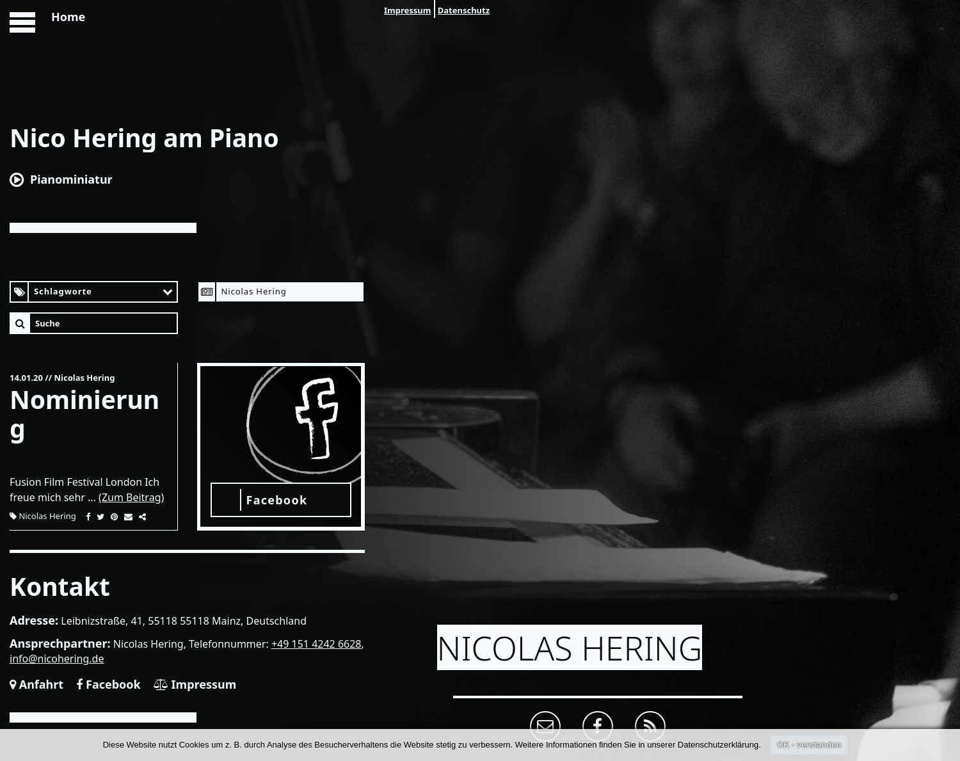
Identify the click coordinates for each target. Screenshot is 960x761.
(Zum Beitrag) (131, 497)
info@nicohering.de (57, 659)
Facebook (108, 684)
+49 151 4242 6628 (316, 644)
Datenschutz (464, 10)
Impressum (407, 10)
